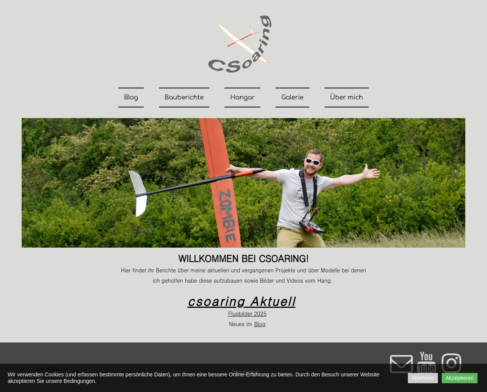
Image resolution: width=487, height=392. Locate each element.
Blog (131, 97)
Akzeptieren (460, 378)
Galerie (292, 97)
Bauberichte (184, 97)
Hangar (242, 97)
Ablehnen (423, 378)
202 (257, 313)
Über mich (346, 97)
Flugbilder (240, 313)
